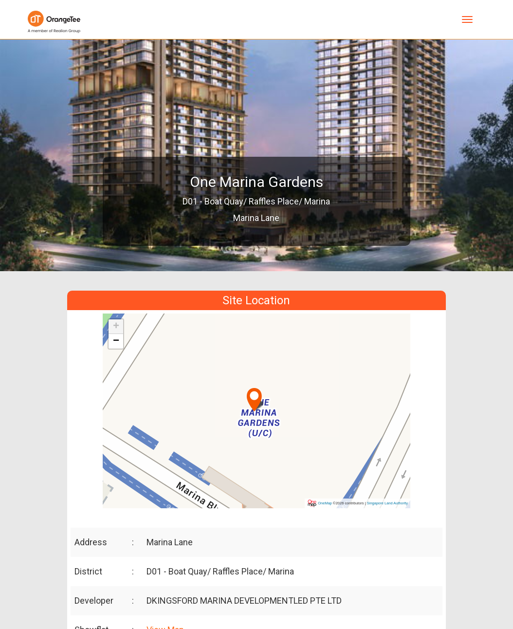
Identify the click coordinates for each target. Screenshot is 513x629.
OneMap (325, 503)
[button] (255, 395)
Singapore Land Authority (387, 503)
